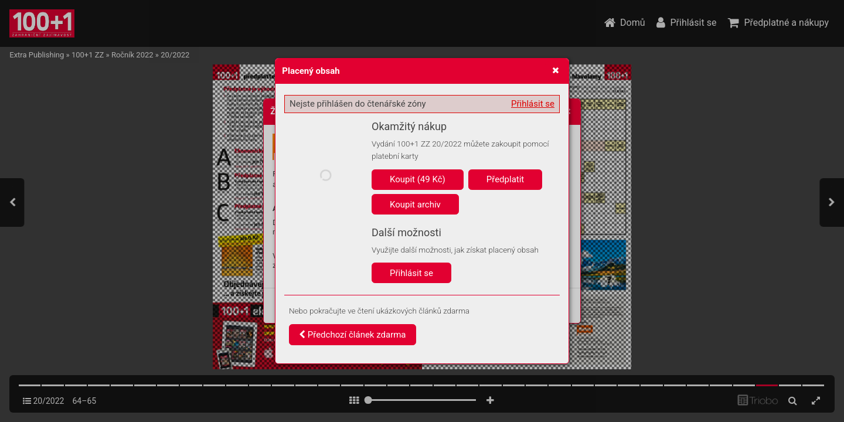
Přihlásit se (532, 103)
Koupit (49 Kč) (417, 179)
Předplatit (505, 179)
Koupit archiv (415, 204)
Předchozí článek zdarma (352, 334)
